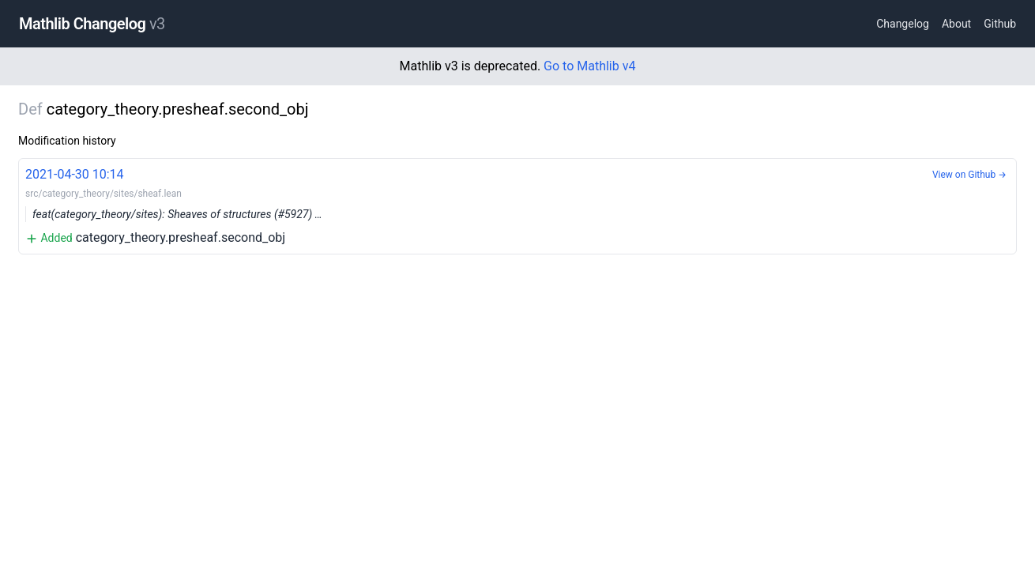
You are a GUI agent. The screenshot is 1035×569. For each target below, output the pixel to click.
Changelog (902, 23)
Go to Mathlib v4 (589, 65)
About (956, 23)
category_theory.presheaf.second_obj (517, 205)
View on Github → (969, 174)
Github (1000, 23)
